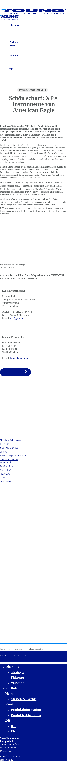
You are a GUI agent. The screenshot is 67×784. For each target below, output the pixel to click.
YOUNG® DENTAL (9, 448)
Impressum (18, 649)
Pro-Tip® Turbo (7, 466)
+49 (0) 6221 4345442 (14, 414)
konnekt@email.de (19, 358)
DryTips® (4, 444)
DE (7, 720)
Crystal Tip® (5, 470)
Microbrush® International (11, 440)
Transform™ (5, 481)
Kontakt (11, 704)
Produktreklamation (35, 649)
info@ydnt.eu (16, 318)
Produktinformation (26, 710)
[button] (15, 372)
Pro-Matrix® (5, 462)
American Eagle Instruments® (13, 456)
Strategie (17, 672)
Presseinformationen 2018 (32, 89)
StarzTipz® (5, 474)
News (9, 694)
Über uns (12, 667)
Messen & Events (23, 699)
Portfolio (11, 688)
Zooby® (3, 452)
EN (13, 731)
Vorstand (17, 683)
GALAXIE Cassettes (9, 459)
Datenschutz (5, 649)
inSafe (2, 478)
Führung (17, 677)
